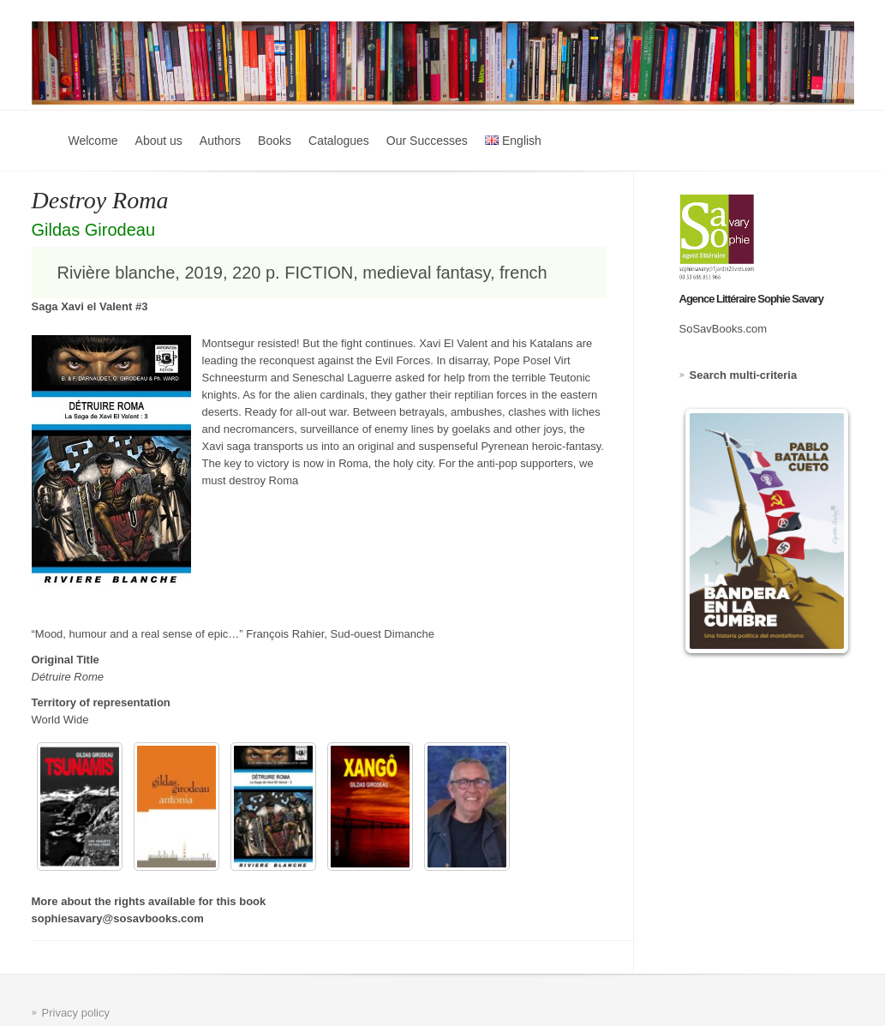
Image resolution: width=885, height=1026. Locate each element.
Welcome (93, 140)
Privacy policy (76, 1012)
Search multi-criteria (744, 375)
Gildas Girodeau (94, 229)
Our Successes (427, 140)
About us (158, 140)
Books (274, 140)
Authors (220, 140)
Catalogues (338, 140)
